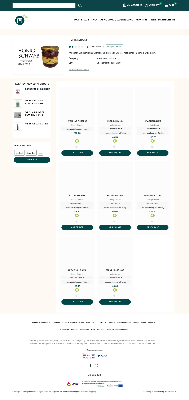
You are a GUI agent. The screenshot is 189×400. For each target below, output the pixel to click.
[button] (132, 5)
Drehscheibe (166, 20)
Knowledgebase (124, 324)
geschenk (19, 152)
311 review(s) (98, 46)
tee (40, 152)
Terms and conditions (79, 69)
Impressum (58, 324)
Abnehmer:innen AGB (41, 324)
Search (112, 324)
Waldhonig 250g (115, 196)
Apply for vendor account (117, 331)
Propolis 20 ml (115, 121)
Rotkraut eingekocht (37, 89)
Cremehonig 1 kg (153, 196)
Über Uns (90, 324)
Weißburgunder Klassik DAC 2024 (34, 102)
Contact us (101, 324)
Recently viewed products (144, 324)
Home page (81, 20)
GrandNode (169, 393)
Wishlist (100, 331)
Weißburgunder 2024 (37, 124)
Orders (74, 331)
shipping (92, 393)
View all (32, 160)
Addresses (84, 331)
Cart (93, 331)
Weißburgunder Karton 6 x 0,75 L (34, 113)
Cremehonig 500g (77, 272)
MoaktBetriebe (146, 20)
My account (64, 331)
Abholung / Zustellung (116, 20)
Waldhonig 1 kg (153, 121)
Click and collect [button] (114, 128)
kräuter (31, 152)
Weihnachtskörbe (77, 121)
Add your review (114, 46)
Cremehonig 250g (115, 272)
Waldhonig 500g (77, 196)
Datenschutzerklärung (74, 324)
